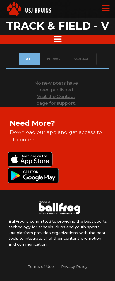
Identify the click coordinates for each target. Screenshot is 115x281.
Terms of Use (41, 266)
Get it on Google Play (33, 176)
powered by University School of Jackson (59, 208)
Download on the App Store (30, 160)
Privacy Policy (74, 266)
